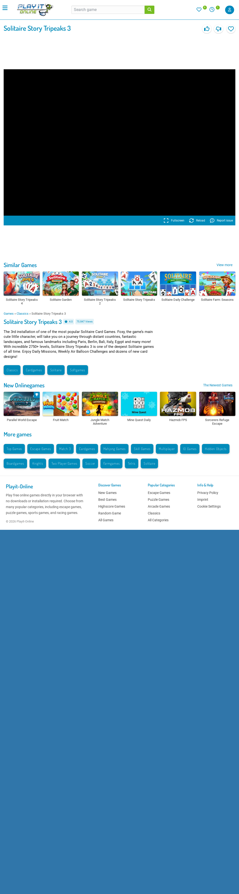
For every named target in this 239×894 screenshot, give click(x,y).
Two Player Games (64, 463)
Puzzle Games (158, 500)
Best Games (107, 500)
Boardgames (15, 463)
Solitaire (56, 370)
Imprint (202, 500)
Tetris (131, 463)
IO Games (190, 449)
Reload (197, 220)
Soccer (90, 463)
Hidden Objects (216, 449)
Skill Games (142, 449)
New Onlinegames (24, 385)
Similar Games (20, 265)
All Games (105, 520)
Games (9, 313)
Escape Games (40, 449)
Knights (37, 463)
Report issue (221, 220)
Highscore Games (111, 506)
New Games (107, 493)
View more (224, 265)
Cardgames (34, 370)
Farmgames (111, 463)
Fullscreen (174, 220)
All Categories (158, 520)
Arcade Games (159, 506)
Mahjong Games (114, 449)
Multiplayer (167, 449)
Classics (23, 313)
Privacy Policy (207, 493)
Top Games (14, 449)
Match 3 (65, 449)
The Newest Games (217, 385)
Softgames (77, 370)
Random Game (109, 513)
